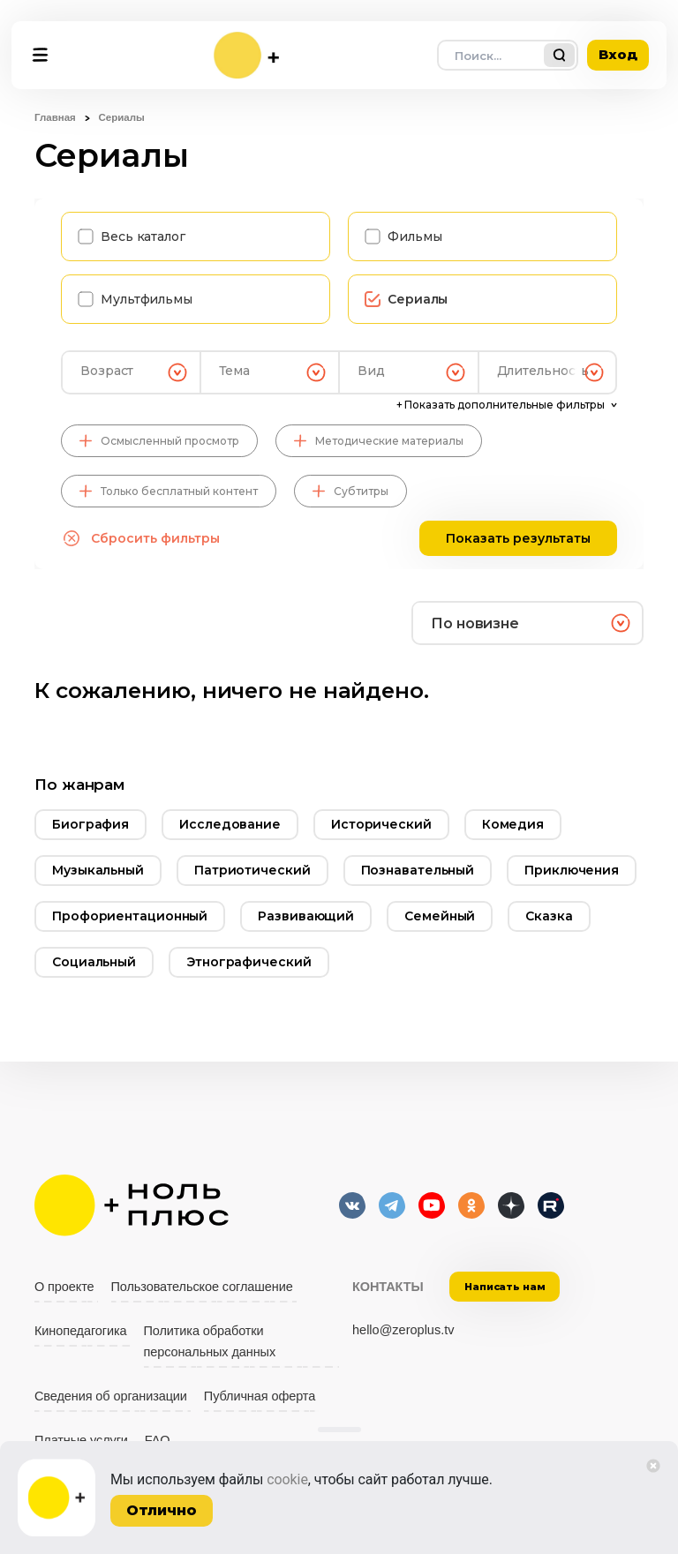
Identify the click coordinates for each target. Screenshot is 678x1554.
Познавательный (418, 870)
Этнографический (249, 962)
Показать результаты (518, 538)
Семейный (439, 916)
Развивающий (306, 916)
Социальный (94, 962)
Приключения (571, 870)
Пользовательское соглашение (202, 1287)
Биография (90, 824)
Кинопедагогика (80, 1331)
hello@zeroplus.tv (403, 1330)
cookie (287, 1479)
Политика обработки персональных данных (210, 1341)
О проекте (64, 1287)
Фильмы (414, 236)
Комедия (513, 824)
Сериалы (418, 299)
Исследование (230, 824)
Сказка (548, 916)
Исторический (381, 824)
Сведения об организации (110, 1396)
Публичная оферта (259, 1396)
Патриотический (252, 870)
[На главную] (246, 55)
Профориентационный (129, 916)
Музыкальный (98, 870)
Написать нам (505, 1286)
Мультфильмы (146, 299)
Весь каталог (143, 236)
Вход (618, 54)
